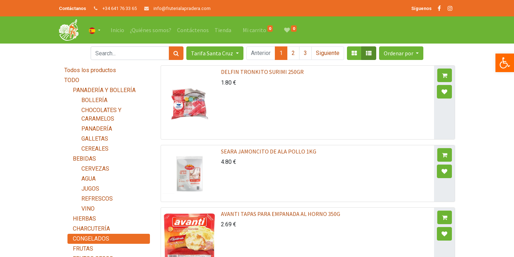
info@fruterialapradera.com (182, 8)
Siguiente (327, 53)
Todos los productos (90, 70)
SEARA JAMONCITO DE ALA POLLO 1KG (268, 151)
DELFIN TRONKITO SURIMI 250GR (262, 71)
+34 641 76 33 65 (119, 8)
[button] (401, 53)
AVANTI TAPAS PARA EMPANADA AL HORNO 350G (280, 213)
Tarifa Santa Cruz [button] (212, 53)
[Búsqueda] (176, 53)
